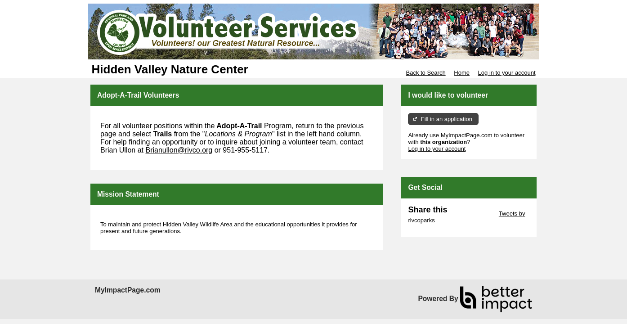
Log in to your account (507, 72)
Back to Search (425, 72)
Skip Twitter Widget (472, 213)
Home (462, 72)
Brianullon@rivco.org (179, 150)
